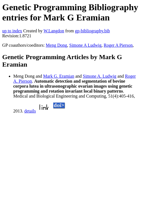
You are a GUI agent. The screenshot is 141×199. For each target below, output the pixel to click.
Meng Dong (56, 45)
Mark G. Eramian (58, 76)
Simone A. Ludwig (99, 76)
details (30, 111)
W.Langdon (53, 30)
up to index (12, 30)
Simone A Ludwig (85, 45)
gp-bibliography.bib (92, 30)
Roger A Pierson (118, 45)
